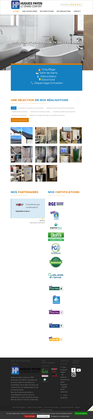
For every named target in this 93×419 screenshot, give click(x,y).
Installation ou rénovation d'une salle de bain (31, 108)
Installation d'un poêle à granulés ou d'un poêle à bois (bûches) (47, 115)
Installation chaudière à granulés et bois (64, 111)
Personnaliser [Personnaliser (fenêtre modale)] (43, 416)
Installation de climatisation (19, 111)
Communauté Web (51, 407)
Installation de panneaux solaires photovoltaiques (60, 108)
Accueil (16, 11)
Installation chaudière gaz (19, 115)
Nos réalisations (64, 11)
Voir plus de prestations (19, 120)
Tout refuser (30, 416)
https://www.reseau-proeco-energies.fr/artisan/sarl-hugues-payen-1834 (28, 223)
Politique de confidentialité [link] (60, 416)
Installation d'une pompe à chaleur (40, 111)
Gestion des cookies (34, 407)
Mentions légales (19, 407)
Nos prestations (47, 11)
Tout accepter (81, 413)
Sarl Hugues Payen (29, 11)
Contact (77, 11)
